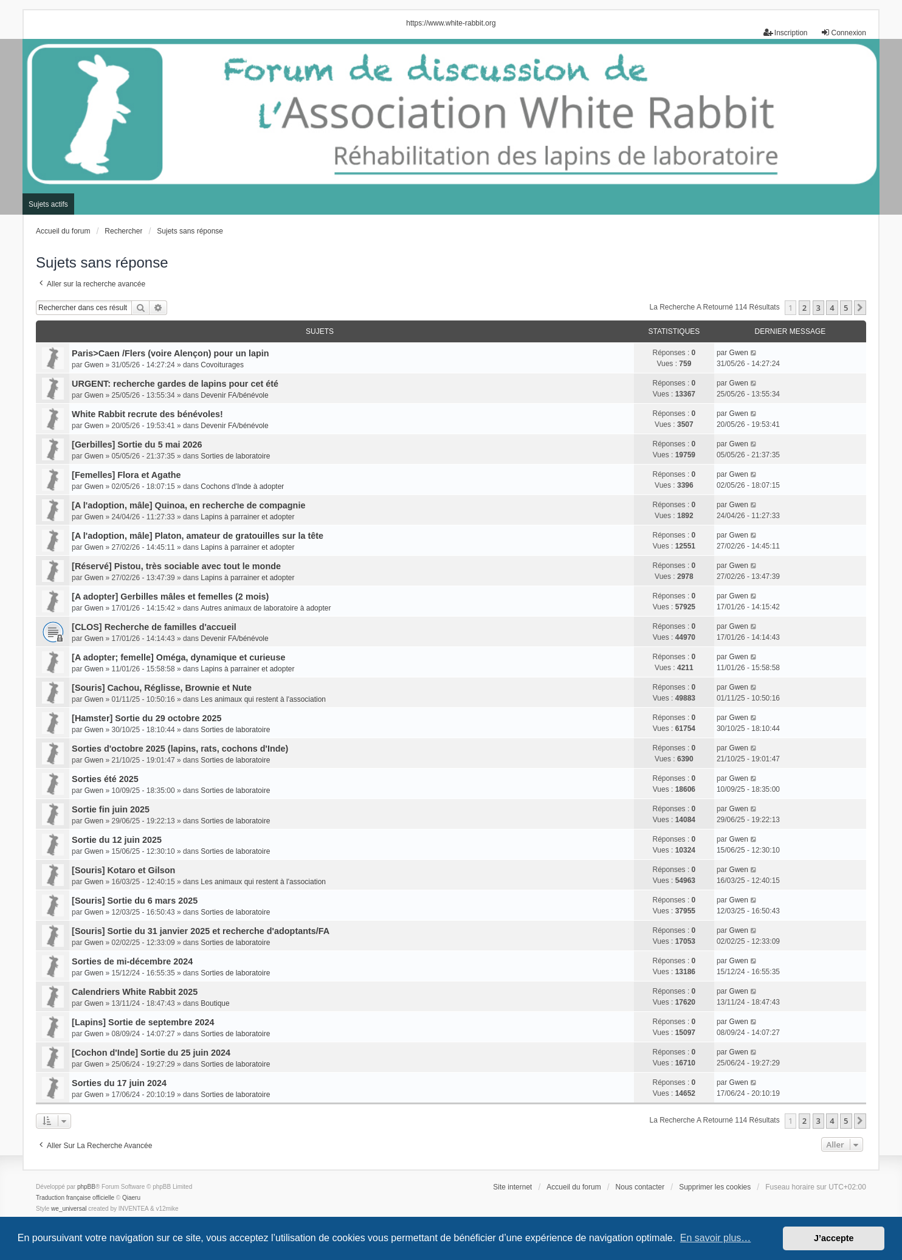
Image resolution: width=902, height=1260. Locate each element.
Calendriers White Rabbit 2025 (135, 992)
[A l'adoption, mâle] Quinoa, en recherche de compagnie (188, 505)
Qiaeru (131, 1197)
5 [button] (846, 307)
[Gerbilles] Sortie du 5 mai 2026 (137, 444)
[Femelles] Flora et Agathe (126, 475)
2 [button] (804, 307)
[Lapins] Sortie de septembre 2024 (143, 1022)
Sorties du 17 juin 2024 (119, 1083)
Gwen (93, 365)
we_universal (68, 1208)
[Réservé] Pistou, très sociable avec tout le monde (176, 566)
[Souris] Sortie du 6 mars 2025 (135, 900)
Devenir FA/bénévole (234, 395)
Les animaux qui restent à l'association (263, 699)
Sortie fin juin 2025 (111, 809)
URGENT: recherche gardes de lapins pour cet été (175, 384)
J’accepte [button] (834, 1238)
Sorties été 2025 (105, 779)
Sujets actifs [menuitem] (48, 204)
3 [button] (818, 307)
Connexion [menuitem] (843, 32)
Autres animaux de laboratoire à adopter (266, 608)
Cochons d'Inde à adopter (242, 486)
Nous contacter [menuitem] (640, 1187)
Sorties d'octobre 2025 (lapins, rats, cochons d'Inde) (180, 748)
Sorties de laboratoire (235, 456)
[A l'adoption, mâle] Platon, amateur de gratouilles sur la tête (197, 536)
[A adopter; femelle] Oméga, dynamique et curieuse (178, 657)
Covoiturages (222, 365)
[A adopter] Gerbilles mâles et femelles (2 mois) (170, 596)
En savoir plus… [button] (715, 1238)
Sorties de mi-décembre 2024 (132, 961)
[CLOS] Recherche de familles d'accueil (154, 627)
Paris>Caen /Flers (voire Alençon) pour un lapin (170, 353)
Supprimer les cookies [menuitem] (715, 1187)
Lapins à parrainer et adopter (247, 517)
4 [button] (832, 307)
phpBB (86, 1186)
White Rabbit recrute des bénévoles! (147, 414)
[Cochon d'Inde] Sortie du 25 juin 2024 (151, 1053)
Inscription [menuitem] (785, 32)
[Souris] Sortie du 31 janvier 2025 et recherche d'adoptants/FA (200, 931)
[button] (860, 307)
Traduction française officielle (75, 1197)
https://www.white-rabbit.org (450, 23)
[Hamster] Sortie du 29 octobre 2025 (146, 718)
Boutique (215, 1003)
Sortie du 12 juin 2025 (117, 840)
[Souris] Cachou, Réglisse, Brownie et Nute (162, 688)
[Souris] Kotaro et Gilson (123, 870)
